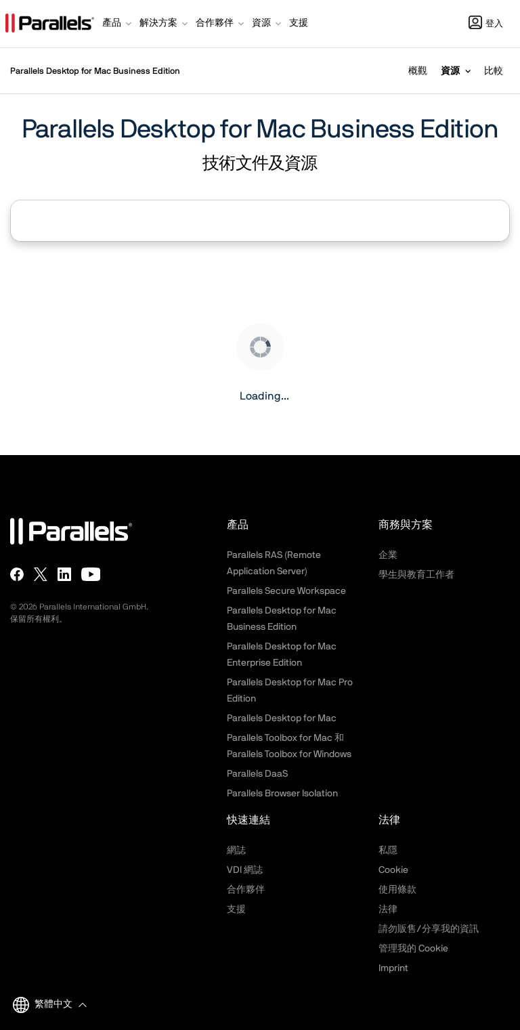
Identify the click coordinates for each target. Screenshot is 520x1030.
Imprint (393, 968)
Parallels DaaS (257, 774)
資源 (450, 71)
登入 (486, 24)
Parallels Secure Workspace (286, 591)
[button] (118, 24)
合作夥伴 (246, 890)
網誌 (236, 850)
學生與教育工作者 (416, 575)
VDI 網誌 (245, 870)
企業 (387, 555)
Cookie (393, 870)
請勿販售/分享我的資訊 (428, 929)
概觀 (417, 71)
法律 (387, 909)
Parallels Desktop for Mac (282, 718)
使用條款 (397, 890)
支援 (236, 909)
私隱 (387, 850)
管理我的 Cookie (413, 948)
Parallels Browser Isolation (282, 793)
